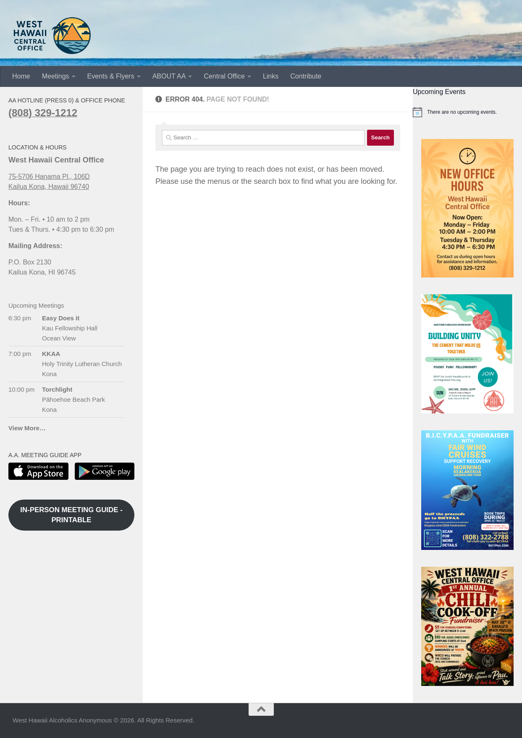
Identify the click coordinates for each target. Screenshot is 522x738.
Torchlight (57, 389)
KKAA (51, 353)
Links (270, 76)
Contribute (305, 76)
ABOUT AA (169, 76)
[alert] (467, 112)
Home (21, 76)
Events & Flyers (110, 76)
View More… (27, 428)
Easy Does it (60, 318)
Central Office (224, 76)
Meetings (55, 76)
